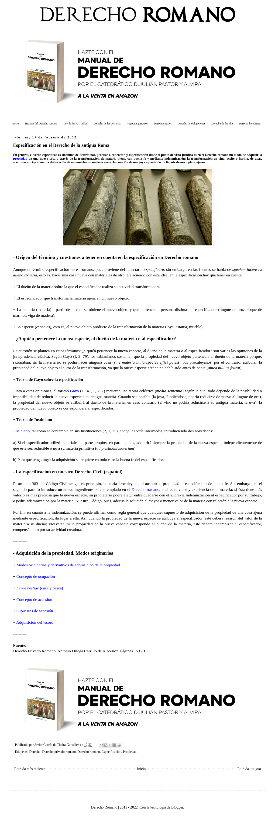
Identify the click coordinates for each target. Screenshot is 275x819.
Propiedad (130, 752)
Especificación (111, 752)
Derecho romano (88, 752)
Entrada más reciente (29, 769)
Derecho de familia (222, 123)
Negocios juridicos (137, 123)
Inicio (15, 123)
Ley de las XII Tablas (76, 123)
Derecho (35, 752)
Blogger (177, 807)
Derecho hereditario (250, 123)
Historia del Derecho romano (41, 123)
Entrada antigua (249, 769)
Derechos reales (163, 123)
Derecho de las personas (107, 123)
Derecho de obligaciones (191, 123)
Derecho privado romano (59, 752)
